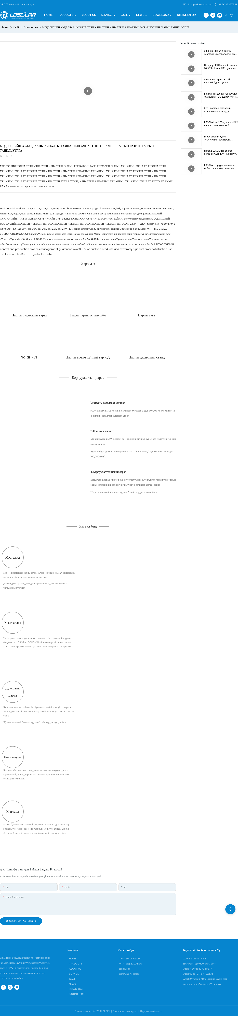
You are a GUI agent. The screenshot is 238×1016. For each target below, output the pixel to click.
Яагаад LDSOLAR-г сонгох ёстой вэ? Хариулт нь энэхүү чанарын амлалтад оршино (220, 152)
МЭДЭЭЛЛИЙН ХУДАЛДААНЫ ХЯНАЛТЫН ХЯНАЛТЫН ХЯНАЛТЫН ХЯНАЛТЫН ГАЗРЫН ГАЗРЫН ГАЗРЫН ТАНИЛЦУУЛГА (116, 27)
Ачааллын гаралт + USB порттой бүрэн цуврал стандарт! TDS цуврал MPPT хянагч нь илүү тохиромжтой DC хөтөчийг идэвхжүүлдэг (220, 81)
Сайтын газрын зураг (124, 1011)
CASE (16, 27)
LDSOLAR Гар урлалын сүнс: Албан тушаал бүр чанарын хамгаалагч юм (219, 167)
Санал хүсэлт (31, 27)
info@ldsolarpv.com (198, 4)
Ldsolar (4, 27)
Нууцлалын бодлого (151, 1011)
